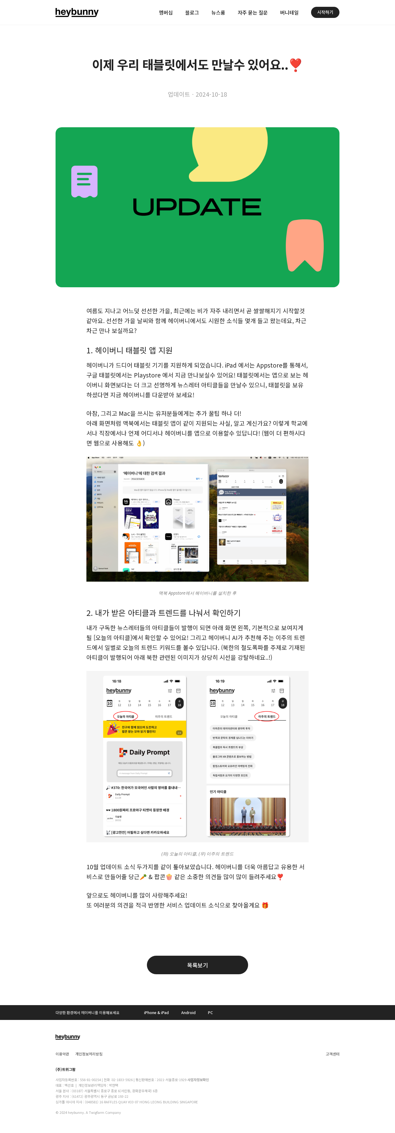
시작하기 (325, 12)
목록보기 (197, 965)
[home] (77, 12)
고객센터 (332, 1053)
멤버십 (166, 12)
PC (210, 1012)
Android (188, 1012)
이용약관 (62, 1053)
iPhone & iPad (156, 1012)
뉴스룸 (218, 12)
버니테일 (289, 12)
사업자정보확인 (198, 1079)
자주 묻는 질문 (253, 12)
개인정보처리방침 (88, 1053)
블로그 (192, 12)
